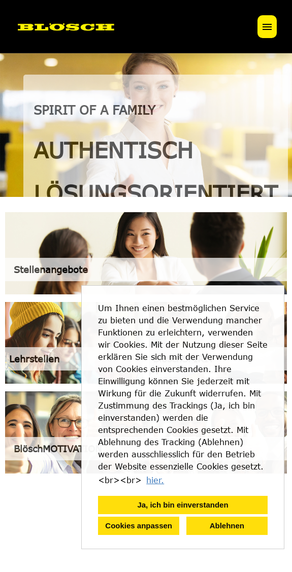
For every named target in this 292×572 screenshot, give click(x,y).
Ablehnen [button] (227, 525)
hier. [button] (155, 480)
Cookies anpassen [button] (138, 525)
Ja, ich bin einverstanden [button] (182, 504)
